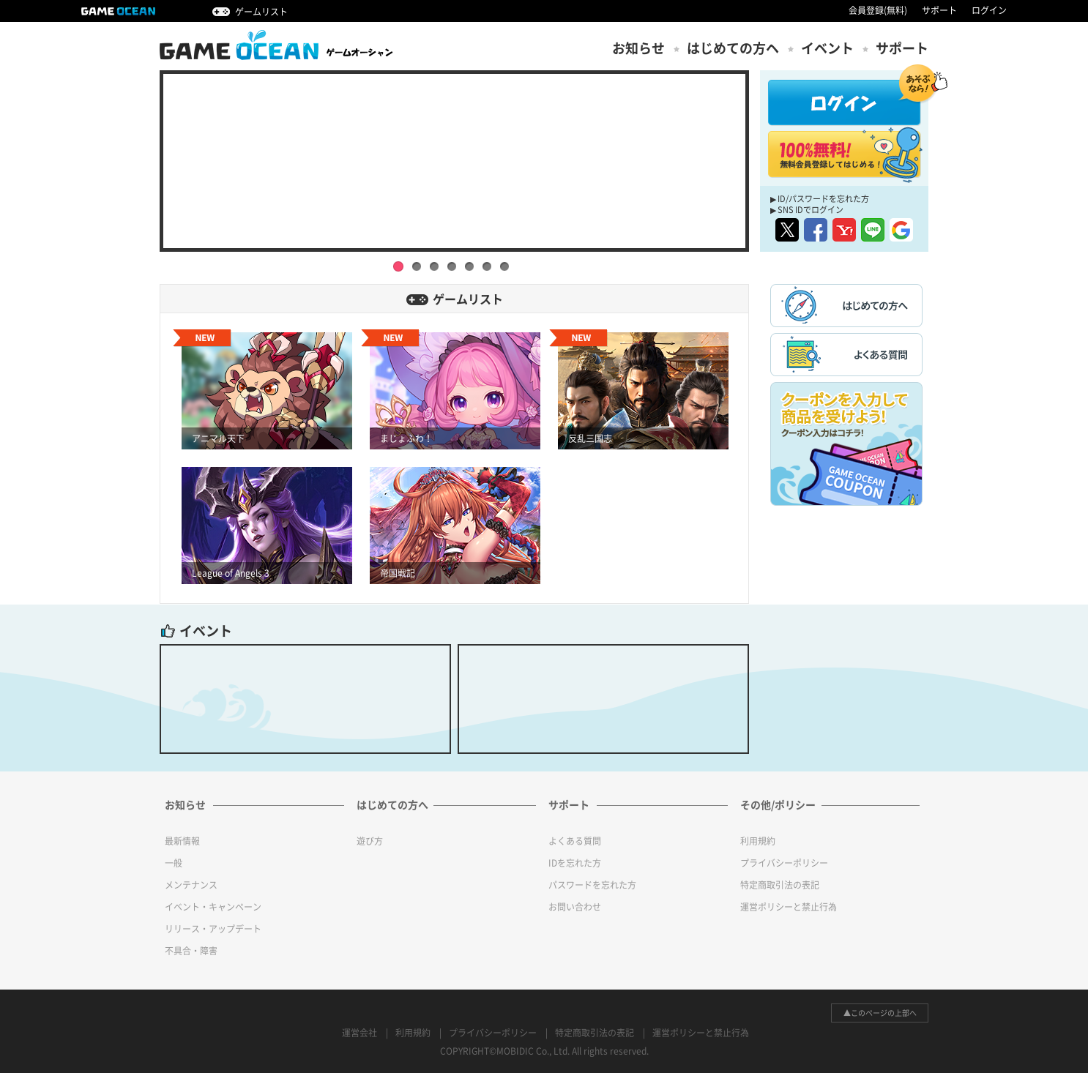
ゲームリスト (261, 11)
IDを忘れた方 (574, 863)
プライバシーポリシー (784, 863)
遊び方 (370, 841)
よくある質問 (574, 841)
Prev (148, 154)
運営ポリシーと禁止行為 (788, 906)
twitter (787, 230)
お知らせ (638, 48)
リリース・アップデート (213, 928)
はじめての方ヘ (733, 48)
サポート (939, 10)
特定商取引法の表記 (779, 885)
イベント (827, 48)
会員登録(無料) (878, 10)
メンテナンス (191, 885)
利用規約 (757, 841)
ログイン (989, 10)
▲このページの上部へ (880, 1013)
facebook (815, 230)
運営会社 (359, 1032)
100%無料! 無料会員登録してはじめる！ (844, 154)
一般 (173, 863)
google (901, 230)
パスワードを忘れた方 (592, 885)
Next (760, 154)
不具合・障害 (191, 950)
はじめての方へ (392, 805)
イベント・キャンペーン (213, 906)
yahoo (844, 230)
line (872, 230)
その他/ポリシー (778, 805)
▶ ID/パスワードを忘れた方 (819, 199)
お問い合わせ (574, 906)
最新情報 (182, 841)
